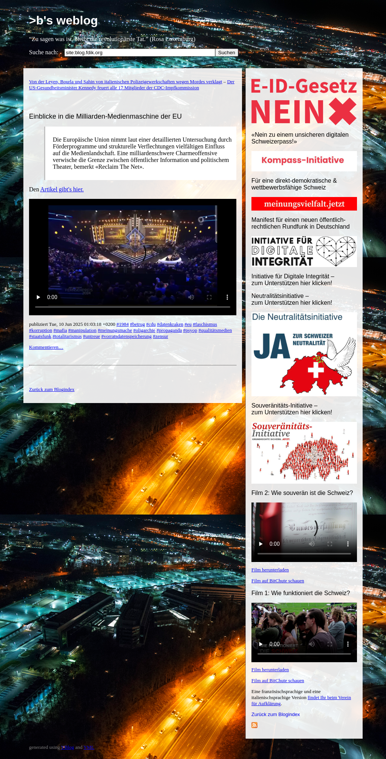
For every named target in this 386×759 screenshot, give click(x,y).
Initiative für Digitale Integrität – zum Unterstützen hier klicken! (292, 279)
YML (88, 747)
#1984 (122, 324)
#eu (187, 324)
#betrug (137, 324)
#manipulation (82, 330)
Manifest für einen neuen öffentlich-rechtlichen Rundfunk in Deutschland (300, 223)
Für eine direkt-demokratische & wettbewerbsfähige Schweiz (294, 184)
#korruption (40, 330)
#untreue (91, 336)
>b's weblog (63, 20)
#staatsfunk (40, 336)
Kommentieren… (46, 347)
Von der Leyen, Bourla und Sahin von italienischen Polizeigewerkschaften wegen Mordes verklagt (125, 81)
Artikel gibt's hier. (62, 189)
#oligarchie (144, 330)
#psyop (190, 330)
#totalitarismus (66, 336)
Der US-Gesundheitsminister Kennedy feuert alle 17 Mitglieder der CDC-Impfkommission (131, 84)
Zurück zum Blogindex (275, 714)
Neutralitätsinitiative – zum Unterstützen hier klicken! (291, 299)
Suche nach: (43, 52)
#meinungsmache (115, 330)
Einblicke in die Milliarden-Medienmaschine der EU (105, 116)
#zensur (160, 336)
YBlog (67, 747)
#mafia (60, 330)
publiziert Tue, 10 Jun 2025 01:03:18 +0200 (72, 324)
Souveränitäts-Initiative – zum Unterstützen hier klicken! (291, 408)
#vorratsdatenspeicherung (126, 336)
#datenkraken (170, 324)
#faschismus (205, 324)
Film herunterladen (270, 570)
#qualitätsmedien (215, 330)
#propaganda (169, 330)
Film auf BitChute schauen (277, 580)
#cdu (151, 324)
